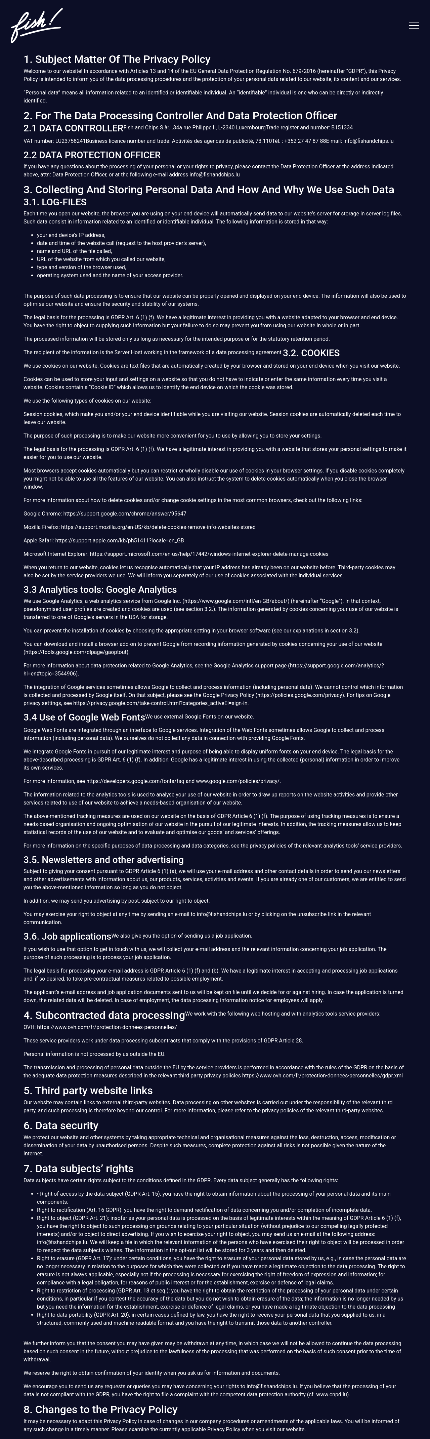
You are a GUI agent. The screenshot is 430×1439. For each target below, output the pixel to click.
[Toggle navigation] (414, 25)
